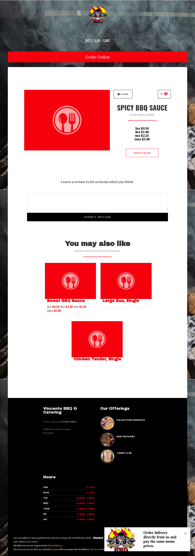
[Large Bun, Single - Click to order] (126, 298)
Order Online (97, 56)
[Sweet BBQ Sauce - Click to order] (70, 298)
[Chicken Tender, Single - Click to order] (97, 356)
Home (98, 537)
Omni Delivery (55, 545)
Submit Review (97, 217)
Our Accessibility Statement (103, 549)
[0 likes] (164, 94)
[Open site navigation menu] (97, 33)
